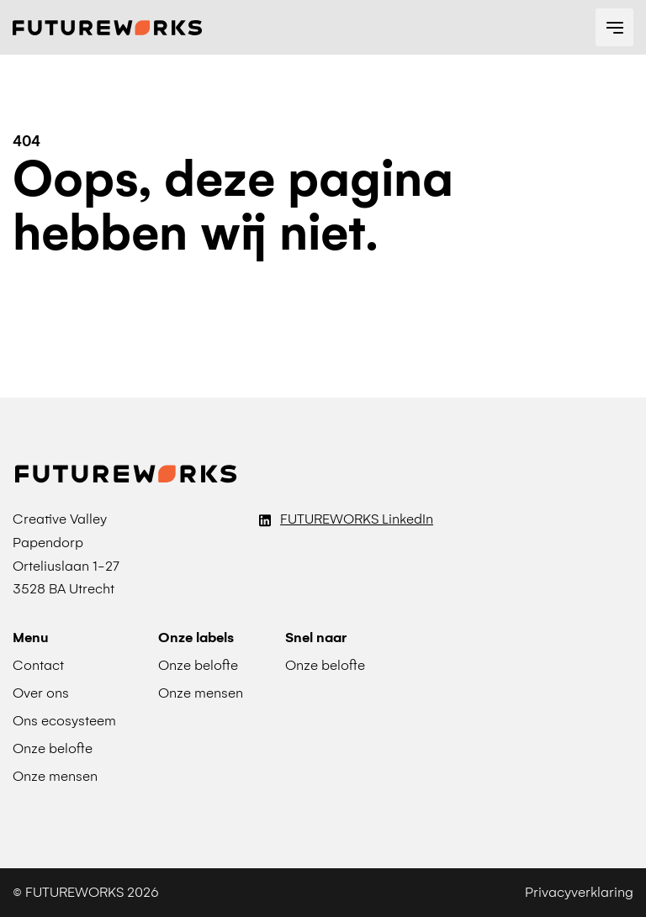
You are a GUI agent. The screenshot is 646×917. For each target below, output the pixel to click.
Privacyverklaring (579, 892)
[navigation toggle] (614, 27)
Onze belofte (325, 665)
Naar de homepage (101, 298)
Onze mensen (200, 693)
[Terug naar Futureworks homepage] (107, 27)
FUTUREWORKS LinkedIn (356, 519)
